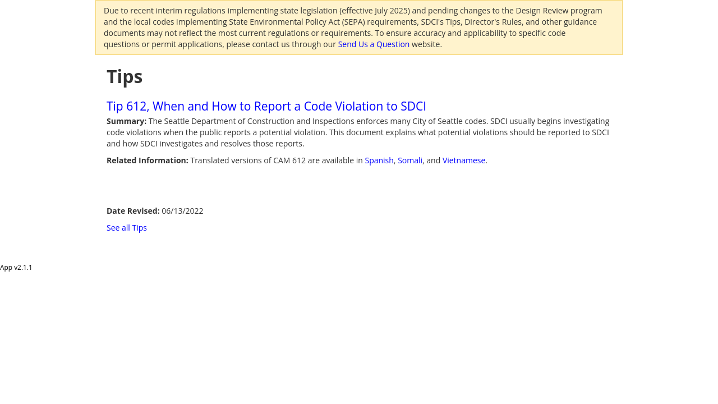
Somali (410, 160)
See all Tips (127, 227)
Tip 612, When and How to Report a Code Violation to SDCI (266, 106)
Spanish (379, 160)
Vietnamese (464, 160)
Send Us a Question (374, 44)
